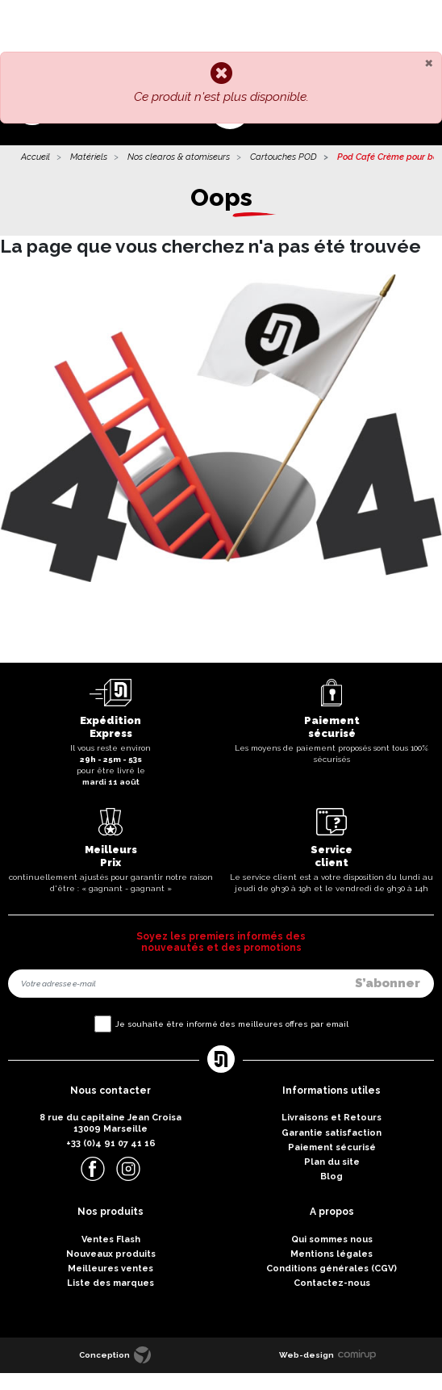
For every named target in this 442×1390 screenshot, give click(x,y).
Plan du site (332, 1162)
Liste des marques (110, 1283)
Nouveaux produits (111, 1254)
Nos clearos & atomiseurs (178, 157)
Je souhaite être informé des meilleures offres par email (231, 1023)
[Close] (428, 62)
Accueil (35, 157)
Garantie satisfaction (331, 1133)
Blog (331, 1176)
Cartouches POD (283, 157)
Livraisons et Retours (331, 1117)
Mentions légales (331, 1254)
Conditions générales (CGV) (331, 1268)
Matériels (88, 157)
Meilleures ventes (110, 1268)
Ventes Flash (110, 1239)
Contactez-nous (332, 1283)
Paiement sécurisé (332, 1147)
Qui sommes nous (332, 1239)
